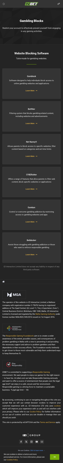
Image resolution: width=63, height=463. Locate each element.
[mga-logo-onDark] (14, 291)
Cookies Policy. (12, 460)
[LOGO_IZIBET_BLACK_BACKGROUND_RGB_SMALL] (31, 3)
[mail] (42, 442)
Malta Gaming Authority (45, 314)
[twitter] (26, 442)
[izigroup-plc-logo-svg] (31, 434)
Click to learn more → (37, 450)
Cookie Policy (35, 412)
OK (55, 457)
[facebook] (21, 442)
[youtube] (37, 442)
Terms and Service (47, 422)
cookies (57, 406)
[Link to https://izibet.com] (3, 4)
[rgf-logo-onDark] (14, 325)
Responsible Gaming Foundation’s (20, 336)
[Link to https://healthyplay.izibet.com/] (3, 282)
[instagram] (31, 442)
